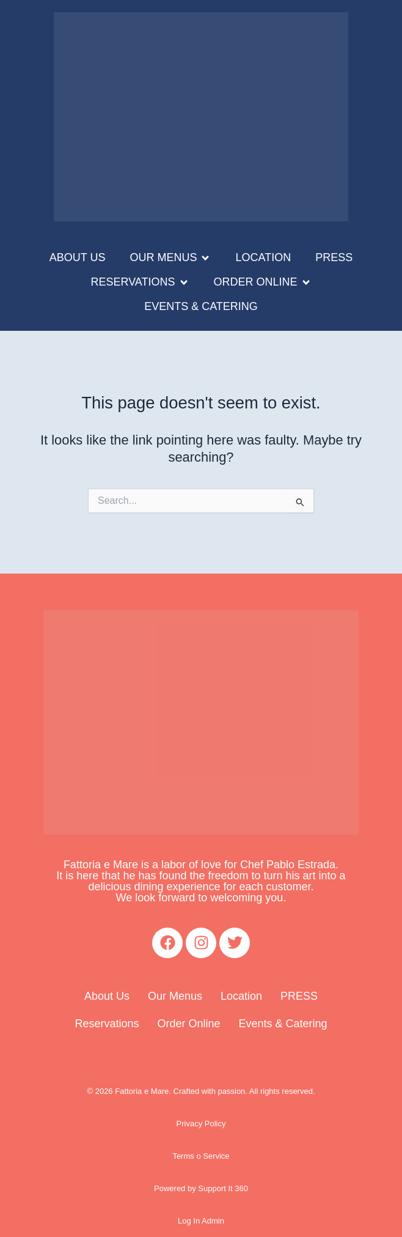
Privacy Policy (201, 1123)
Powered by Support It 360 (201, 1188)
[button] (170, 258)
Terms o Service (200, 1156)
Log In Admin (201, 1220)
